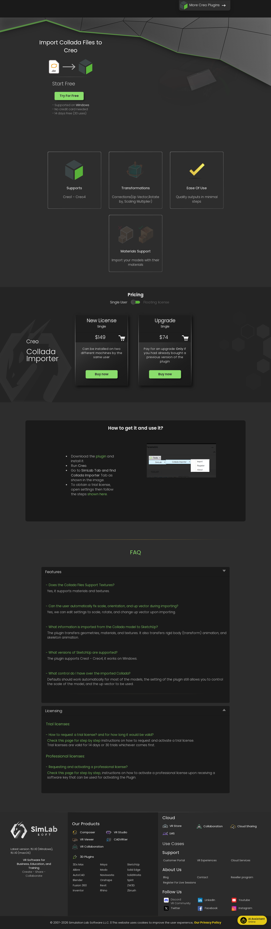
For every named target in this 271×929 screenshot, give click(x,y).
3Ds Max (78, 864)
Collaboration (209, 826)
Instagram (242, 908)
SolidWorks (134, 875)
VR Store (172, 826)
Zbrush (131, 890)
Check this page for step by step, (74, 773)
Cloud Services (240, 860)
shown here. (97, 494)
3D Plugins (83, 857)
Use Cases (173, 844)
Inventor (78, 890)
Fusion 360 (80, 885)
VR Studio (116, 832)
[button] (69, 96)
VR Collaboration (88, 846)
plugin (101, 456)
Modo (103, 870)
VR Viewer (83, 839)
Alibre (76, 870)
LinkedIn (206, 900)
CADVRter (117, 839)
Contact (202, 877)
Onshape (106, 880)
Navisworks (107, 875)
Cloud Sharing (243, 826)
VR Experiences (207, 860)
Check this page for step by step (73, 740)
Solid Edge (133, 870)
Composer (83, 832)
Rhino (103, 890)
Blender (78, 880)
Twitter (172, 908)
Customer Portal (174, 860)
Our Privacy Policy (207, 922)
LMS (168, 833)
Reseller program (242, 877)
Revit (103, 885)
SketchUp (133, 864)
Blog (166, 877)
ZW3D (131, 885)
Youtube (241, 900)
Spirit (130, 880)
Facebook (208, 908)
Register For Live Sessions (179, 882)
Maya (103, 864)
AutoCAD (79, 875)
